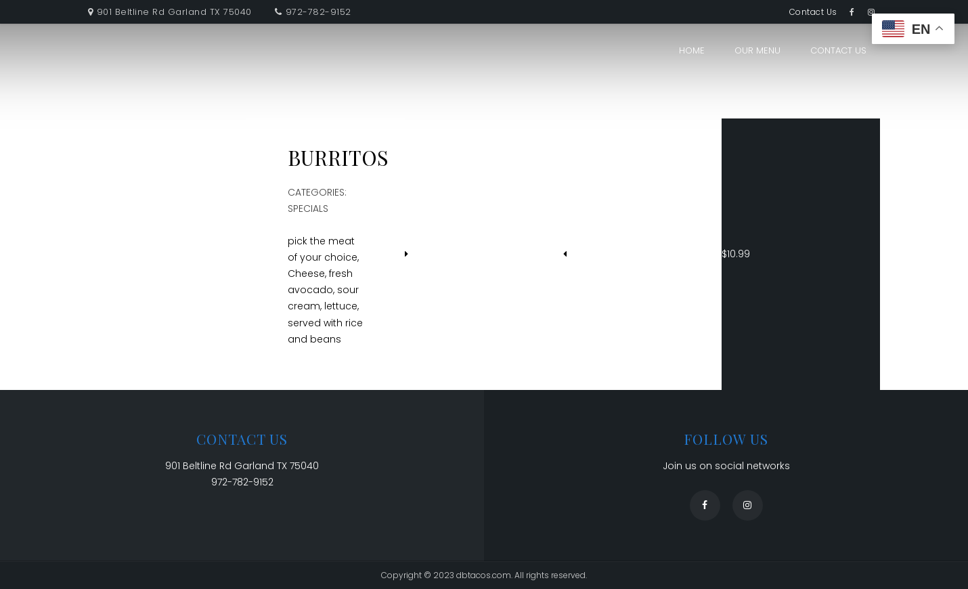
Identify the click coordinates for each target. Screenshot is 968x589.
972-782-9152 (318, 11)
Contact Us (813, 12)
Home (692, 50)
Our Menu (757, 50)
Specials (308, 208)
